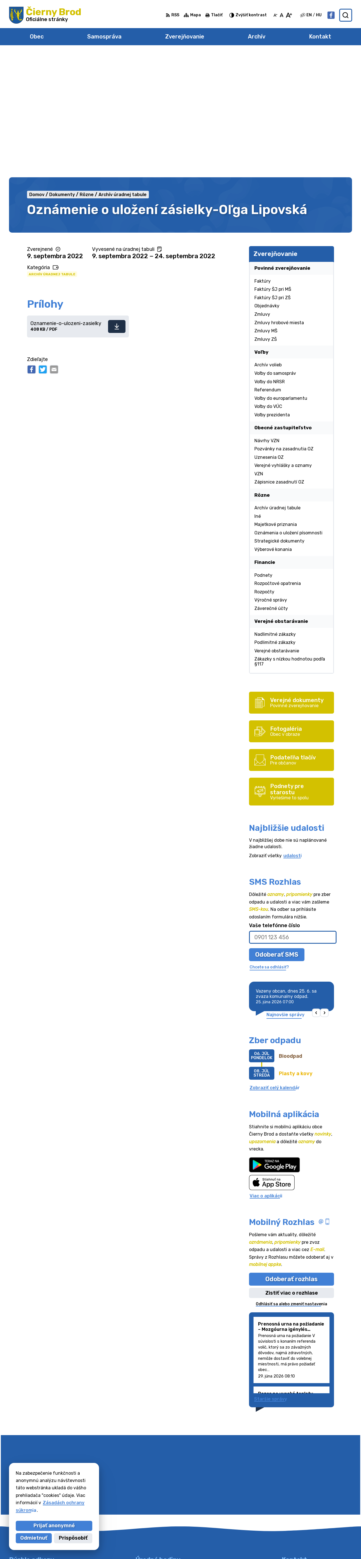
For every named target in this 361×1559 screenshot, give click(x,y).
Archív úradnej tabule (52, 150)
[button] (316, 889)
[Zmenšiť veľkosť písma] (275, 15)
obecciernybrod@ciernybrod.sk (316, 1507)
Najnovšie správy (285, 891)
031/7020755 (297, 1500)
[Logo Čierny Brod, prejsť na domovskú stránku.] (45, 15)
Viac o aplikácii (266, 1072)
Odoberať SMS (276, 830)
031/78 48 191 (297, 1494)
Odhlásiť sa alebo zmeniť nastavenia (291, 1180)
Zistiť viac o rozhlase (291, 1169)
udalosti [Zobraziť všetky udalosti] (292, 731)
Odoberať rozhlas (291, 1155)
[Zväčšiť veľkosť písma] (288, 15)
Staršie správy (270, 1275)
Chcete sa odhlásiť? (269, 843)
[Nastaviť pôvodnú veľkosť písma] (281, 15)
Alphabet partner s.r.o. (169, 1544)
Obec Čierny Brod (256, 1544)
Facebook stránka (302, 1513)
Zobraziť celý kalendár (275, 964)
